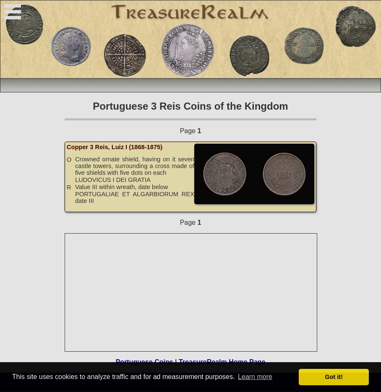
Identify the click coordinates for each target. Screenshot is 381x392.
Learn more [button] (255, 376)
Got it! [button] (334, 377)
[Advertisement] (191, 292)
